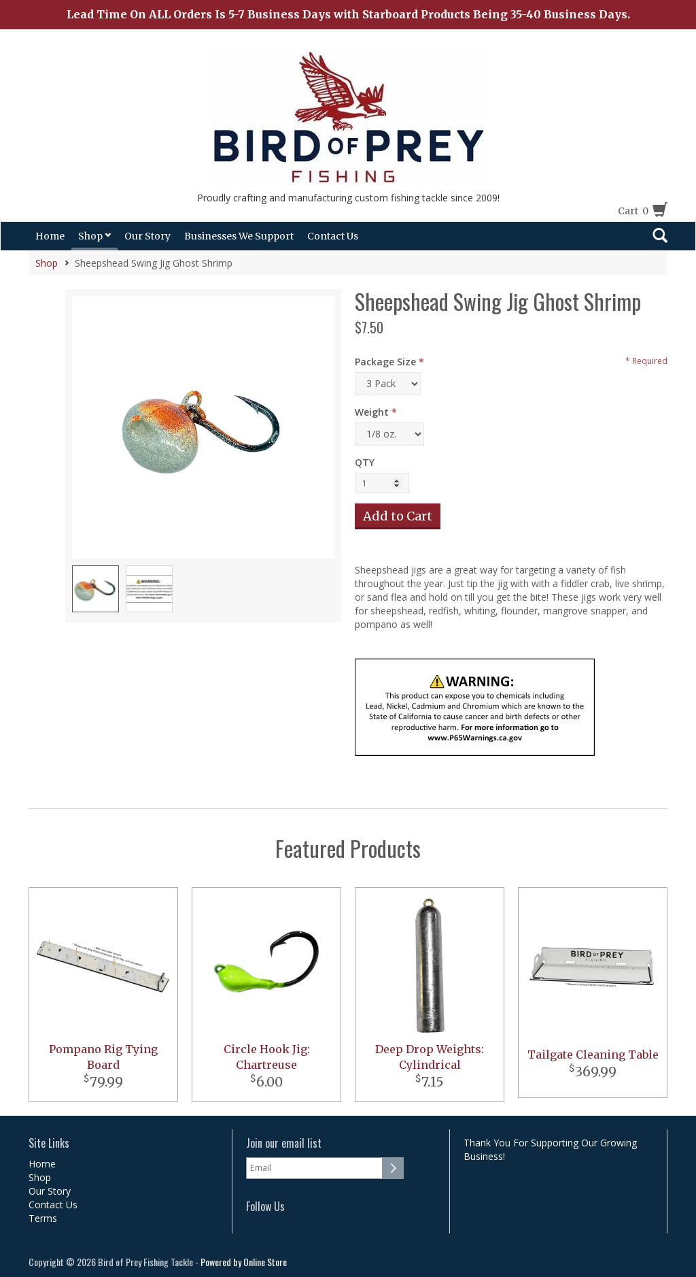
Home (50, 236)
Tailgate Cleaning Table (593, 1054)
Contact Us (332, 236)
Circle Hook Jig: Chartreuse (267, 1057)
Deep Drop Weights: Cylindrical (429, 1057)
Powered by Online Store (244, 1262)
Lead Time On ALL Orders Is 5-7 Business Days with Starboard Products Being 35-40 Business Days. (348, 14)
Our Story (147, 236)
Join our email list (283, 1143)
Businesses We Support (239, 236)
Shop (94, 236)
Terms (43, 1218)
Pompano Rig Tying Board (103, 1057)
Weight (372, 411)
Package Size (385, 361)
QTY (365, 462)
